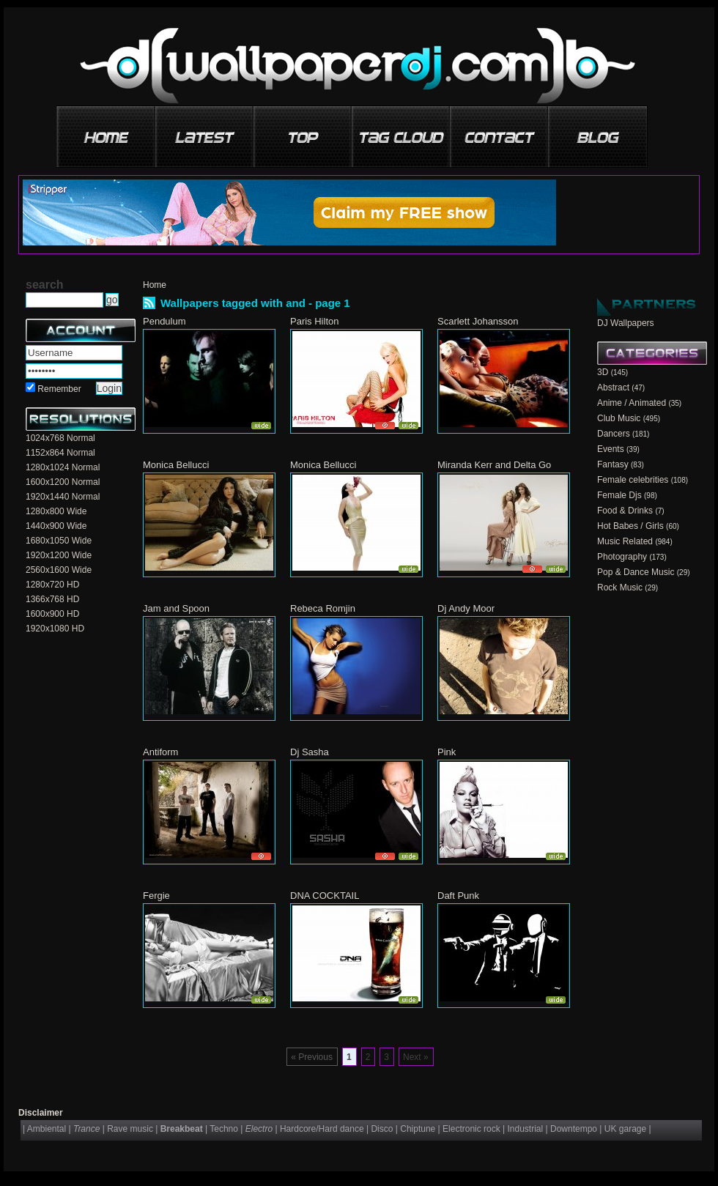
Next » (416, 1057)
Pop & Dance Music (635, 572)
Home (154, 285)
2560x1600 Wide (59, 570)
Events (610, 449)
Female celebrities (632, 480)
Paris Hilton (314, 321)
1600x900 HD (52, 614)
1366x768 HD (52, 599)
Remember (59, 389)
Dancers (613, 434)
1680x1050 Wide (59, 540)
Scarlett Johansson (478, 321)
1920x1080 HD (55, 628)
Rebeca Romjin (322, 608)
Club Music (618, 418)
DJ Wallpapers (625, 323)
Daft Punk (458, 895)
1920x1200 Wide (59, 555)
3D (602, 372)
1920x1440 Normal (63, 497)
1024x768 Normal (60, 438)
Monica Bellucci (176, 464)
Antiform (160, 751)
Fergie (156, 895)
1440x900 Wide (56, 526)
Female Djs (619, 495)
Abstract (613, 387)
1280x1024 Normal (63, 467)
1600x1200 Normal (63, 482)
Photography (622, 557)
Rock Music (620, 587)
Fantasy (613, 464)
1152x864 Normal (60, 453)
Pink (446, 751)
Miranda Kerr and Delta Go (494, 464)
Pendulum (164, 321)
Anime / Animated (631, 403)
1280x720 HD (52, 584)
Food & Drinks (625, 510)
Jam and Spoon (176, 608)
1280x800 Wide (56, 511)
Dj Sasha (309, 751)
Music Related (625, 541)
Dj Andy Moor (466, 608)
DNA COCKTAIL (324, 895)
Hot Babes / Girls (630, 526)
